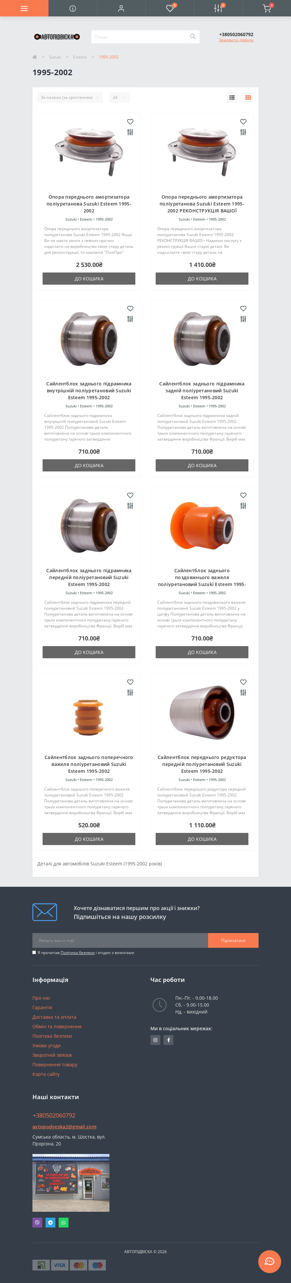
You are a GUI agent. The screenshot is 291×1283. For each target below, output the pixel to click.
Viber (37, 1222)
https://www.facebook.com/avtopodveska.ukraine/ (168, 1040)
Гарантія (42, 1007)
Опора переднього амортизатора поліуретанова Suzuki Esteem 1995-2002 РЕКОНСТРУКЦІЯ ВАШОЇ (202, 204)
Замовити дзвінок (236, 40)
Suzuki (55, 57)
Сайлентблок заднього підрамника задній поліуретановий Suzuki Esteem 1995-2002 (201, 391)
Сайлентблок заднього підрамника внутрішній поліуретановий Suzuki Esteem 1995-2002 (88, 391)
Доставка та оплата (54, 1017)
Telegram (50, 1222)
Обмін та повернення (57, 1026)
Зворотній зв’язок (52, 1055)
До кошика (89, 278)
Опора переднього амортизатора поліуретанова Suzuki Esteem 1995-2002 (89, 204)
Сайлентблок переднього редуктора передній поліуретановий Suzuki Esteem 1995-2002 (202, 764)
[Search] (193, 36)
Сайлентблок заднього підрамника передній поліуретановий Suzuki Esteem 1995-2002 (88, 577)
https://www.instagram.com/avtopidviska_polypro (155, 1040)
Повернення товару (54, 1064)
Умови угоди (46, 1045)
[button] (121, 8)
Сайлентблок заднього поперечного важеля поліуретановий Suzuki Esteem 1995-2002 (89, 764)
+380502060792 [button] (54, 1115)
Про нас (41, 998)
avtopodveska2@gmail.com (64, 1126)
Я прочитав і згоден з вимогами (86, 952)
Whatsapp (64, 1222)
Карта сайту (46, 1074)
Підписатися (233, 940)
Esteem (80, 57)
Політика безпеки (78, 952)
